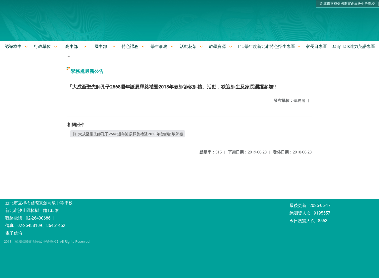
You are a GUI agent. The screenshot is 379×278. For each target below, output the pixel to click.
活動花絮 (188, 46)
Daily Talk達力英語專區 (353, 46)
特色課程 (130, 46)
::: (68, 57)
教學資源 (217, 46)
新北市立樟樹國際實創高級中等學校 (347, 4)
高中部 (71, 46)
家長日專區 (316, 46)
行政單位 (42, 46)
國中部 (100, 46)
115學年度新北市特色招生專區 (266, 46)
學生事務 (159, 46)
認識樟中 (13, 46)
